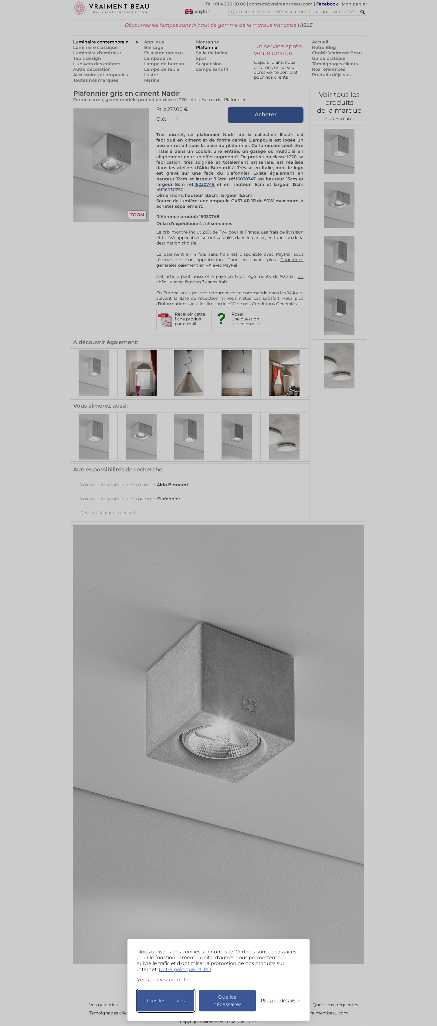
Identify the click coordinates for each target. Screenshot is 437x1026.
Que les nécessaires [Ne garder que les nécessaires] (227, 1000)
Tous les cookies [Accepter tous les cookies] (165, 1001)
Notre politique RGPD (185, 969)
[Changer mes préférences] (277, 1000)
